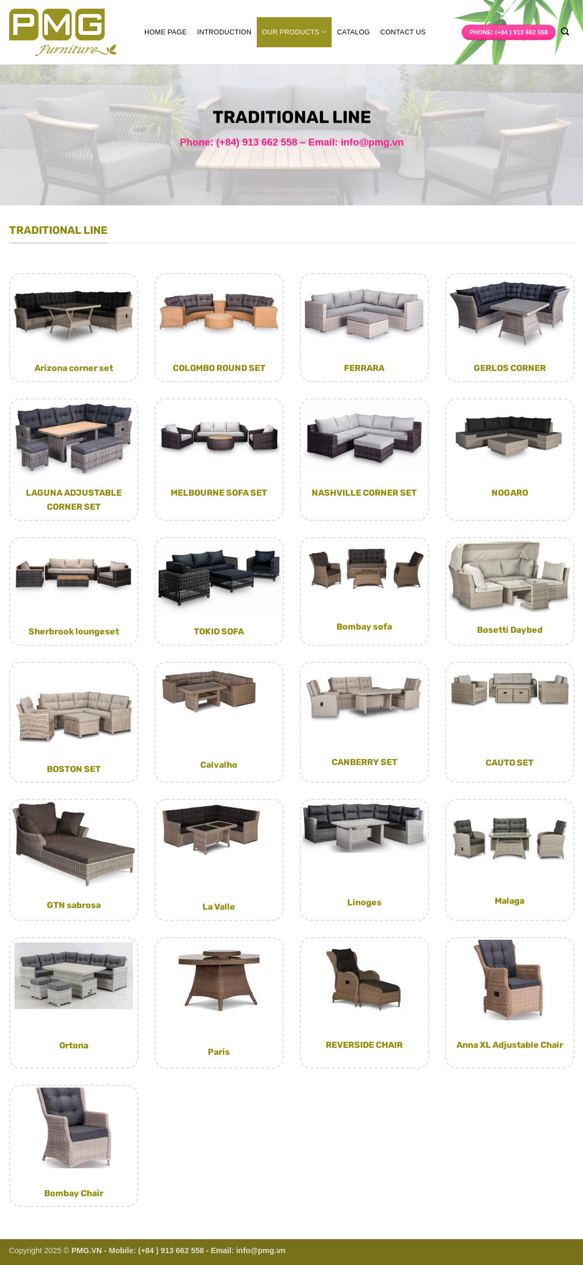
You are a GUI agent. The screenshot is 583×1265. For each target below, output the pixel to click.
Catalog (353, 32)
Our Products (294, 32)
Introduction (224, 32)
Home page (165, 32)
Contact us (403, 32)
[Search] (565, 32)
